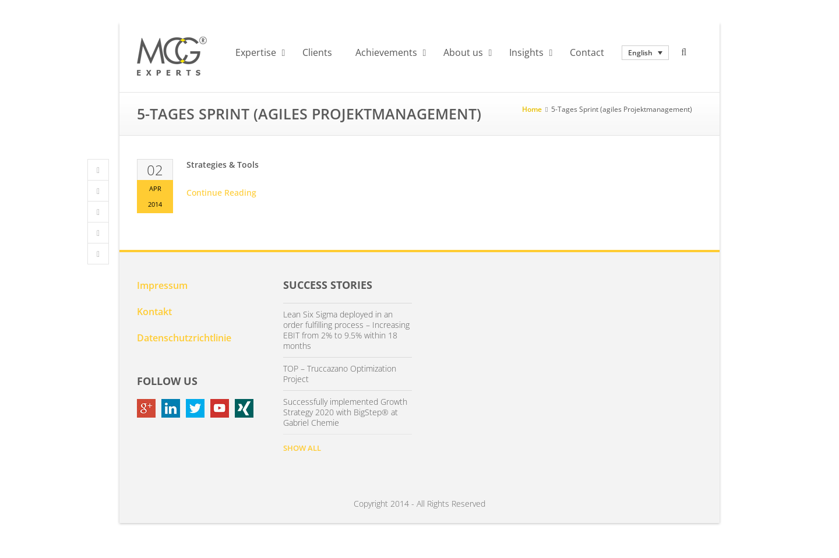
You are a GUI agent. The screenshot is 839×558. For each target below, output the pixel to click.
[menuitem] (645, 52)
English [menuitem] (640, 53)
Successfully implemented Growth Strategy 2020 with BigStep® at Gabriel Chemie (345, 412)
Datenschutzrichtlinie (184, 337)
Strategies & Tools (222, 164)
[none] (645, 52)
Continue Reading (221, 192)
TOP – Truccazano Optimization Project (339, 373)
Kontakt (154, 311)
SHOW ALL (302, 448)
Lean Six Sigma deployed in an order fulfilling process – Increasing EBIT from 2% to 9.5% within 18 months (346, 330)
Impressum (162, 285)
